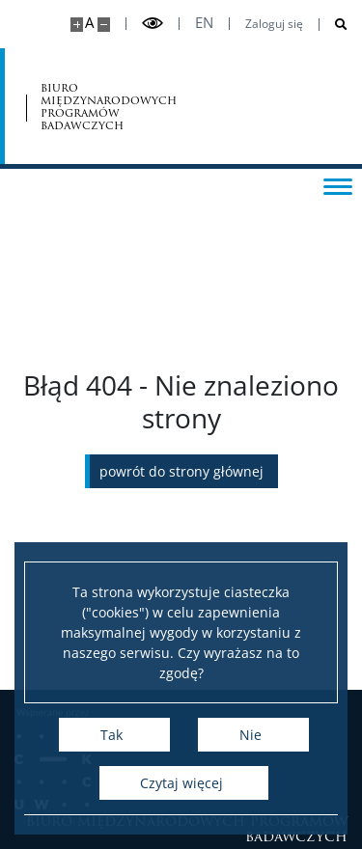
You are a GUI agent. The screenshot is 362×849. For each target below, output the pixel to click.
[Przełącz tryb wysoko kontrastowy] (152, 23)
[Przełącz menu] (338, 185)
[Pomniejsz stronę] (103, 24)
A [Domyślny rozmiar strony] (89, 22)
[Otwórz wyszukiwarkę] (333, 24)
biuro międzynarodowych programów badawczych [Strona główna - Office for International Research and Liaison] (109, 106)
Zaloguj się (274, 24)
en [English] (204, 22)
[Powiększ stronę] (76, 24)
